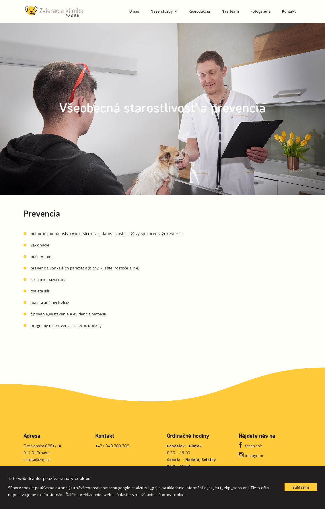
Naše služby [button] (164, 11)
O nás (134, 11)
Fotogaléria (260, 11)
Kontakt (289, 11)
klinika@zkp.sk (37, 459)
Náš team (230, 11)
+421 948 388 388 (112, 446)
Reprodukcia (199, 11)
